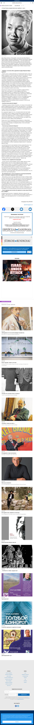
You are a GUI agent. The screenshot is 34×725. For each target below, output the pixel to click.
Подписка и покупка (25, 674)
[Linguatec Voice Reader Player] (6, 3)
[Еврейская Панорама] (17, 3)
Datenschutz (4, 718)
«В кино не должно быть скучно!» (11, 393)
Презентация (13, 304)
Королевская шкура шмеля (9, 542)
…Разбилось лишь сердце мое (10, 570)
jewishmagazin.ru (28, 204)
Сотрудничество (25, 676)
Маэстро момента (6, 483)
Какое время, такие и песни (9, 362)
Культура (10, 5)
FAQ (25, 679)
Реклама (25, 677)
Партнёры (25, 680)
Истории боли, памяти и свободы (10, 512)
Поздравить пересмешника (9, 453)
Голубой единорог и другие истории (11, 627)
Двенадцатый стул (7, 655)
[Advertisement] (17, 289)
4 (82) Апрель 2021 (17, 5)
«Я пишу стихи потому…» (8, 423)
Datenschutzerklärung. (20, 699)
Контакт (25, 682)
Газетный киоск (17, 0)
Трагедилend (5, 599)
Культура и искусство (5, 5)
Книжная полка (4, 304)
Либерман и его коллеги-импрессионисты (13, 332)
